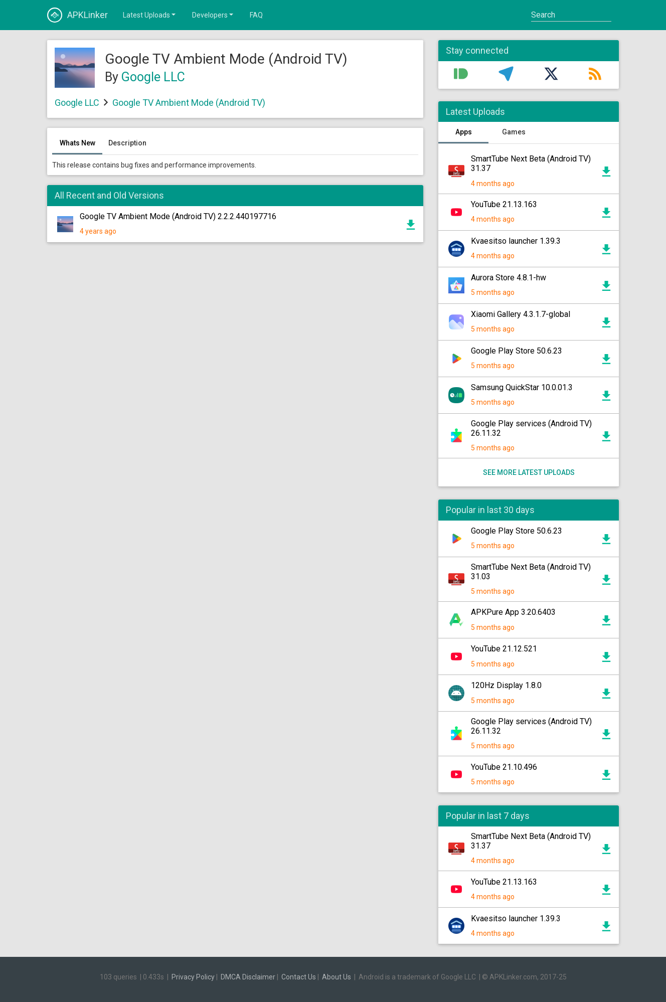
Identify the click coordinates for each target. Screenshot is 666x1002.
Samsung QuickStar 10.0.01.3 (522, 387)
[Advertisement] (235, 370)
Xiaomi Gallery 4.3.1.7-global (520, 314)
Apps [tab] (463, 132)
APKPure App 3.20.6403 (513, 612)
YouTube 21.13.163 (504, 204)
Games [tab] (514, 132)
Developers (213, 14)
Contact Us (298, 977)
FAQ (256, 15)
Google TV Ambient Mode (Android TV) (188, 102)
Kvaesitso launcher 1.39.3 (516, 241)
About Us (336, 977)
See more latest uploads (529, 472)
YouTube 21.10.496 (504, 767)
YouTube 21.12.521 (504, 648)
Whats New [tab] (77, 143)
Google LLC (153, 77)
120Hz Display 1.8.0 (506, 685)
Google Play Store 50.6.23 (516, 351)
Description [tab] (127, 143)
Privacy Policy (193, 977)
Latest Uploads (150, 14)
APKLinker (77, 15)
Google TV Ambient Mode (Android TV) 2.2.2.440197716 (178, 216)
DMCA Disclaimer (248, 977)
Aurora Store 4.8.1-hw (508, 277)
